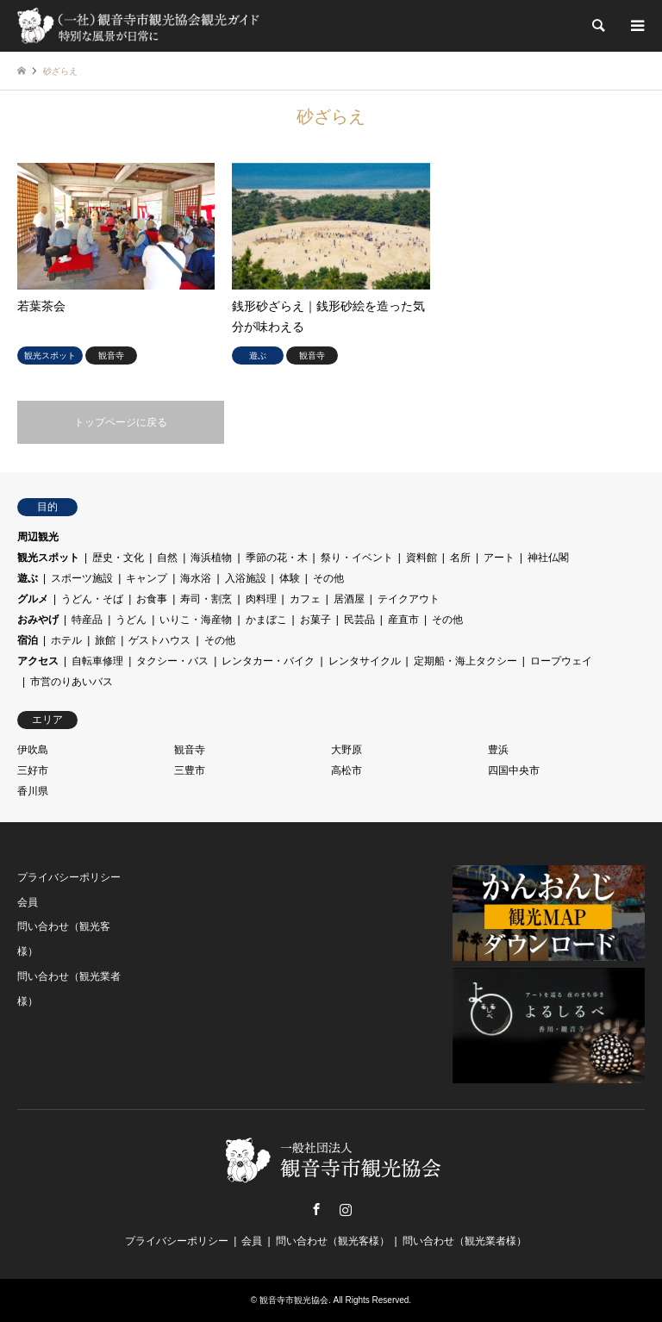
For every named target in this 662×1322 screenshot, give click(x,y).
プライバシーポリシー (69, 877)
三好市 (32, 770)
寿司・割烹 (206, 599)
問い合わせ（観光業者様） (465, 1241)
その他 (328, 578)
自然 (167, 558)
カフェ (305, 599)
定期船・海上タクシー (465, 661)
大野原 (346, 750)
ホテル (66, 640)
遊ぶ (27, 578)
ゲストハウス (159, 640)
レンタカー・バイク (268, 661)
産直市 (403, 620)
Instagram (346, 1209)
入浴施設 (245, 578)
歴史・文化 (118, 558)
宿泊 (27, 640)
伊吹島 (32, 750)
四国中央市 (514, 770)
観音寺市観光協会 (293, 1300)
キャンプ (146, 578)
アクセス (38, 661)
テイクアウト (409, 599)
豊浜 (498, 750)
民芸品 (359, 620)
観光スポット (48, 558)
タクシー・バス (172, 661)
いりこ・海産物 (195, 620)
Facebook (316, 1209)
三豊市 (189, 770)
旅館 (105, 640)
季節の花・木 (277, 558)
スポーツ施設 (82, 578)
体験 (289, 578)
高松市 (346, 770)
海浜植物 (211, 558)
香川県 (32, 791)
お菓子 (315, 620)
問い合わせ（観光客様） (333, 1241)
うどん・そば (92, 599)
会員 (27, 902)
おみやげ (38, 620)
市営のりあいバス (71, 682)
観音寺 (189, 750)
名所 (460, 558)
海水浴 (195, 578)
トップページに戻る (120, 422)
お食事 (151, 599)
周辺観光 (38, 537)
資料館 (421, 558)
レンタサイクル (364, 661)
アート (499, 558)
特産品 (87, 620)
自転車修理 (97, 661)
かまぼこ (266, 620)
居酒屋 (349, 599)
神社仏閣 (548, 558)
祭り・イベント (357, 558)
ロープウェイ (561, 661)
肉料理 (261, 599)
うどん (131, 620)
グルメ (32, 599)
